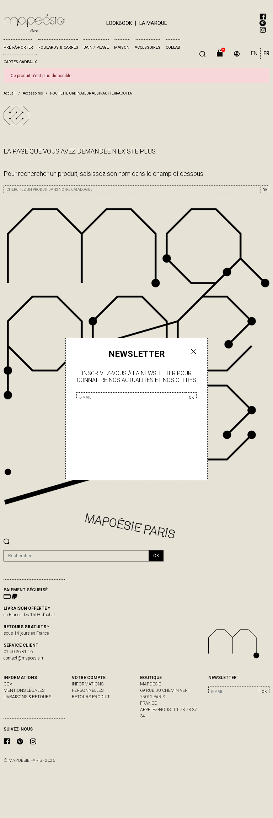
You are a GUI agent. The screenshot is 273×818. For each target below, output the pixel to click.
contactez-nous (23, 703)
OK (264, 190)
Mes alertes (86, 722)
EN (254, 53)
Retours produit (91, 696)
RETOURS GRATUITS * (26, 626)
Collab (173, 47)
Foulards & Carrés (58, 47)
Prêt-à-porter (18, 47)
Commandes (86, 703)
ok (156, 555)
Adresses (82, 716)
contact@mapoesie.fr (23, 658)
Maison (121, 47)
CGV (8, 684)
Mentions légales (24, 690)
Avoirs (79, 709)
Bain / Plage (96, 47)
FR (266, 53)
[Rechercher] (76, 555)
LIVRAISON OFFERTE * (27, 608)
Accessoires (147, 47)
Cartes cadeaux (20, 62)
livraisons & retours (27, 696)
